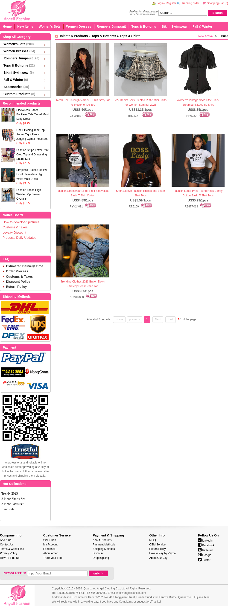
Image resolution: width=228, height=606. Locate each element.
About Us (5, 540)
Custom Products (19, 94)
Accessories (16, 87)
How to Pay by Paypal (162, 553)
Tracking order (190, 3)
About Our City (158, 557)
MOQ (152, 540)
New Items (25, 26)
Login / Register (166, 3)
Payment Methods (104, 544)
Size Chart (49, 540)
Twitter (204, 560)
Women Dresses (78, 26)
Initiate (65, 36)
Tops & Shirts (130, 36)
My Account (50, 544)
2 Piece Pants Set (12, 504)
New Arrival (205, 36)
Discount (98, 553)
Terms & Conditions (12, 549)
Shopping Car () (217, 3)
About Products (102, 540)
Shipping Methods (104, 549)
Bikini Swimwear (174, 26)
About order (50, 553)
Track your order (53, 557)
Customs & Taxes (15, 227)
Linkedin (205, 540)
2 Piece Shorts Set (13, 499)
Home (7, 26)
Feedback (49, 549)
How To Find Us (9, 557)
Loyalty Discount (14, 232)
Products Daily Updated (19, 237)
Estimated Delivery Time (24, 266)
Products (81, 36)
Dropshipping (101, 557)
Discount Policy (18, 281)
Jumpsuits (7, 509)
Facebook (206, 545)
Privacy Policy (8, 553)
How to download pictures (21, 222)
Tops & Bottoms (144, 26)
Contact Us (7, 544)
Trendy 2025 (9, 493)
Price (224, 36)
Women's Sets (50, 26)
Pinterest (205, 550)
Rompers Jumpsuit (111, 26)
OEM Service (157, 544)
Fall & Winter (202, 26)
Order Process (17, 271)
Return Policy (16, 286)
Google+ (205, 555)
